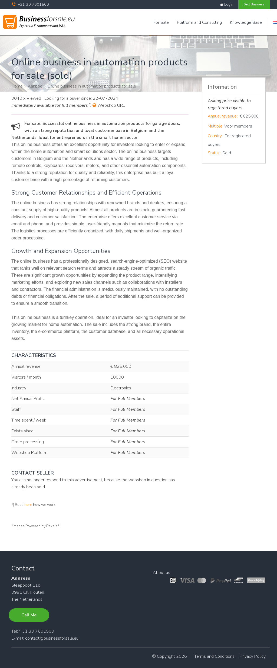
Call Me (29, 615)
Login (226, 4)
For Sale (161, 22)
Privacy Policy (253, 656)
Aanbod (35, 86)
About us (161, 573)
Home (17, 86)
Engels (275, 22)
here (28, 504)
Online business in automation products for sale (91, 86)
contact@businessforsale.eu (51, 638)
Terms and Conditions (214, 656)
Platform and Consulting (199, 22)
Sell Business (254, 4)
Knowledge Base (246, 22)
